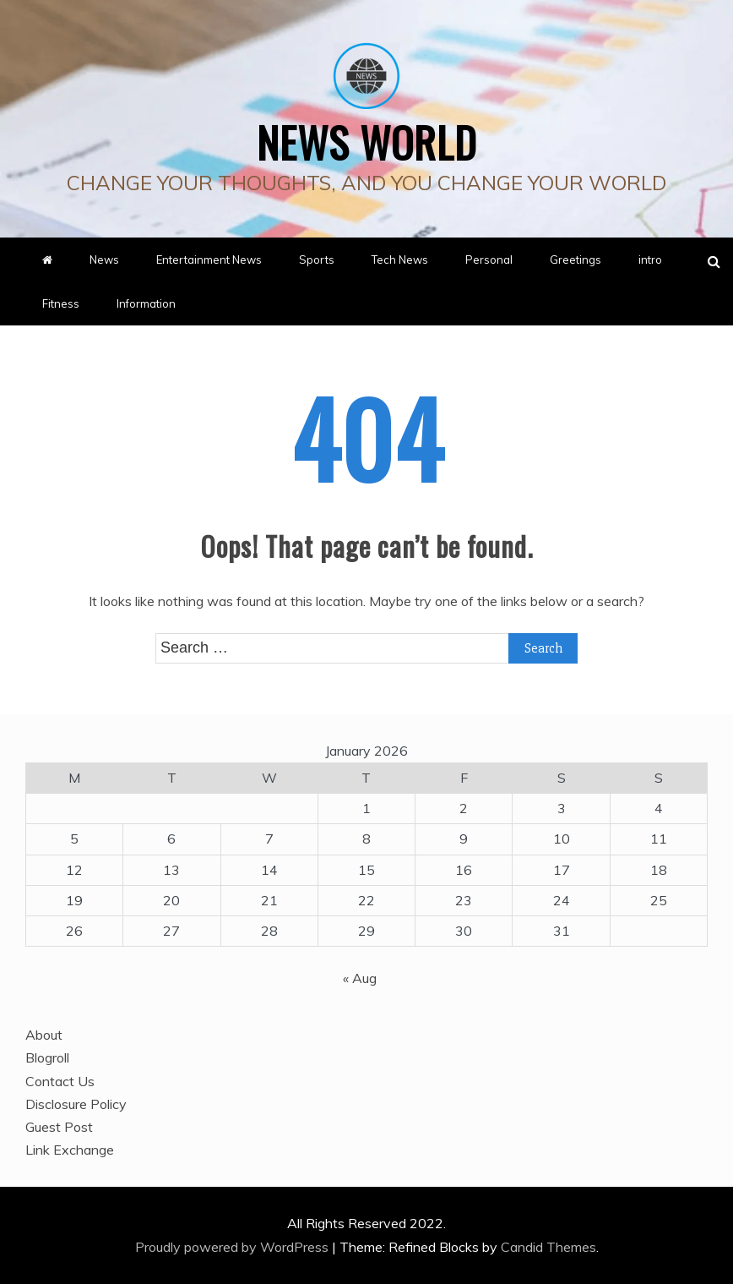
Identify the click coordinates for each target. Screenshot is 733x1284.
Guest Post (59, 1126)
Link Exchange (69, 1149)
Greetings (575, 259)
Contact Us (60, 1081)
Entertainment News (209, 259)
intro (650, 259)
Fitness (60, 303)
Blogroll (47, 1057)
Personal (489, 259)
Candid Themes (548, 1246)
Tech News (400, 259)
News (104, 259)
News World (367, 141)
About (43, 1034)
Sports (316, 259)
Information (146, 303)
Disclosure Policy (76, 1103)
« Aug (360, 978)
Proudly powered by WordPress (233, 1246)
